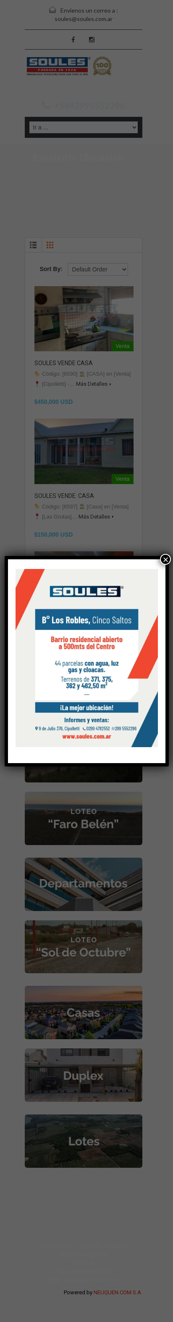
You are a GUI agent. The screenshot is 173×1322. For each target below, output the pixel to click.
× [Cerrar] (165, 559)
